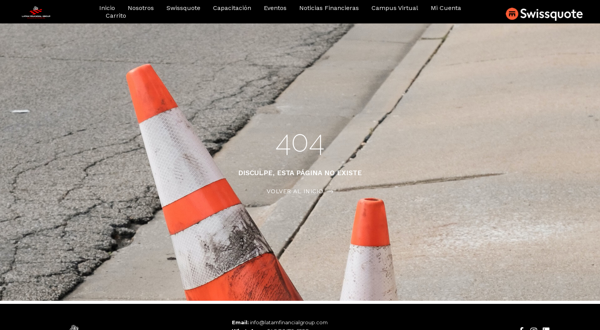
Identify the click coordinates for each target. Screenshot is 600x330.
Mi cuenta (446, 8)
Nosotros (141, 8)
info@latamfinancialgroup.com (289, 322)
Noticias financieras (329, 8)
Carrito (116, 15)
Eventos (275, 8)
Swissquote (183, 8)
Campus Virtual (395, 8)
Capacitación (232, 8)
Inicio (107, 8)
